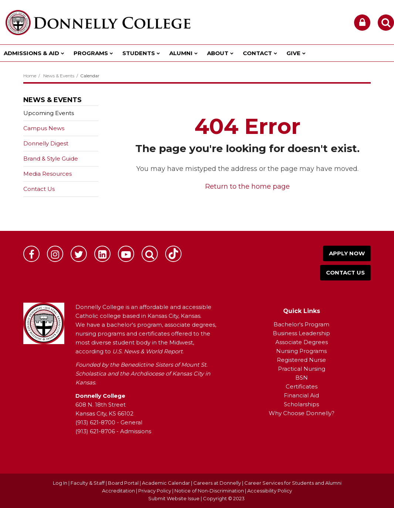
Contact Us (39, 188)
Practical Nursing (301, 368)
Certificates (301, 386)
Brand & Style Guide (50, 158)
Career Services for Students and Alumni (293, 483)
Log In (60, 483)
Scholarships (301, 404)
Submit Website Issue (174, 498)
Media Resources (47, 173)
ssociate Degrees (303, 342)
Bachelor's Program (301, 324)
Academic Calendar (166, 483)
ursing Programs (304, 350)
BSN (301, 377)
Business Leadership (301, 333)
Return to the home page (247, 186)
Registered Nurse (301, 359)
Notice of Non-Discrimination (209, 491)
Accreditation (119, 491)
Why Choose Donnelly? (301, 413)
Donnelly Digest (57, 145)
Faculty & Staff (88, 483)
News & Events (58, 75)
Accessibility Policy (269, 491)
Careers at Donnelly (217, 483)
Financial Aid (301, 395)
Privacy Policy (154, 491)
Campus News (43, 128)
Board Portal (123, 483)
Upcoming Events (48, 113)
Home (29, 75)
